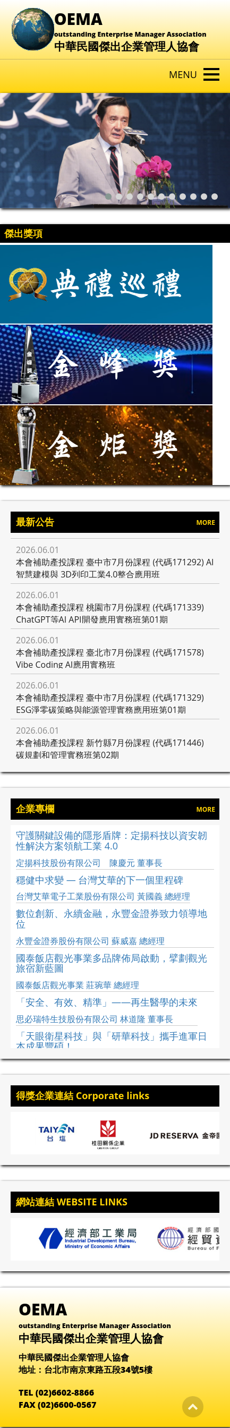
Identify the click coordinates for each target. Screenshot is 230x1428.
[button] (110, 196)
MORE (205, 522)
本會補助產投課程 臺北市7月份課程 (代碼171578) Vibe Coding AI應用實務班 (110, 658)
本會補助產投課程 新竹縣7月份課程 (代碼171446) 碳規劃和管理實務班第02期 (110, 749)
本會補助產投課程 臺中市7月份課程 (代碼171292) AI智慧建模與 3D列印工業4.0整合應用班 (115, 568)
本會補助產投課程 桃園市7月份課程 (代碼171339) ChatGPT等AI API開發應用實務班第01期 (110, 613)
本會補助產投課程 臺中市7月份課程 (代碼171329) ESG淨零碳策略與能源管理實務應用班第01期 (110, 704)
